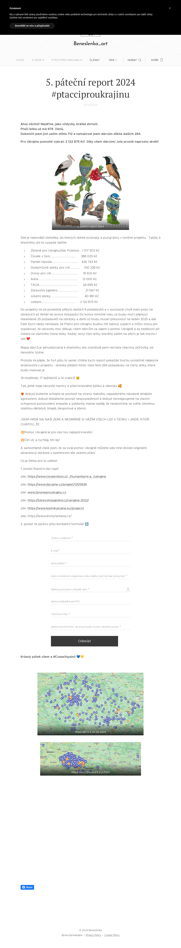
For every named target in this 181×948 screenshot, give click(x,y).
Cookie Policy (112, 935)
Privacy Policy (93, 935)
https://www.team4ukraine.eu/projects (55, 508)
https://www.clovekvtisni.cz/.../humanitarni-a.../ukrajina (66, 477)
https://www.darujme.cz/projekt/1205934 (57, 484)
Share (27, 887)
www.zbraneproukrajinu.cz (46, 492)
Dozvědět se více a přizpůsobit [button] (32, 25)
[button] (134, 60)
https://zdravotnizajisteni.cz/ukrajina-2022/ (58, 500)
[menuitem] (23, 60)
